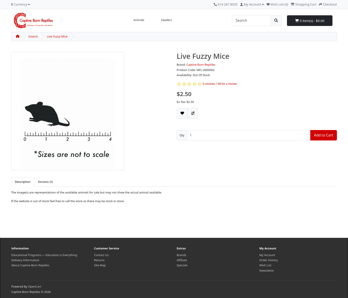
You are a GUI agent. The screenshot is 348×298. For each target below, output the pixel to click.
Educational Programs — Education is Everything (44, 255)
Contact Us (101, 255)
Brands (181, 255)
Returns (99, 260)
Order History (268, 260)
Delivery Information (25, 260)
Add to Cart (323, 135)
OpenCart (34, 286)
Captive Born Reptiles (200, 65)
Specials (182, 265)
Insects (33, 36)
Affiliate (182, 260)
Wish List (265, 265)
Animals (138, 20)
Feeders (166, 20)
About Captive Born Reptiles (30, 265)
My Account (267, 255)
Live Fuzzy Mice (57, 36)
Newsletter (266, 270)
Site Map (100, 265)
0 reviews (209, 84)
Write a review (227, 84)
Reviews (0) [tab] (45, 182)
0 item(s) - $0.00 (309, 20)
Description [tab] (22, 182)
